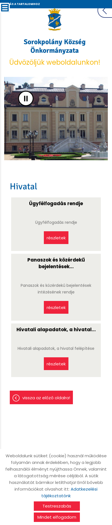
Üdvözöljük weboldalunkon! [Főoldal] (54, 52)
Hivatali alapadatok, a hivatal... (56, 329)
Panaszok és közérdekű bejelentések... (56, 263)
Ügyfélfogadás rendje (56, 203)
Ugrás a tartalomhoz (21, 4)
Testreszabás (56, 506)
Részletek (56, 238)
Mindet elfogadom (56, 517)
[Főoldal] (54, 19)
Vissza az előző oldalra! (46, 398)
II (25, 98)
